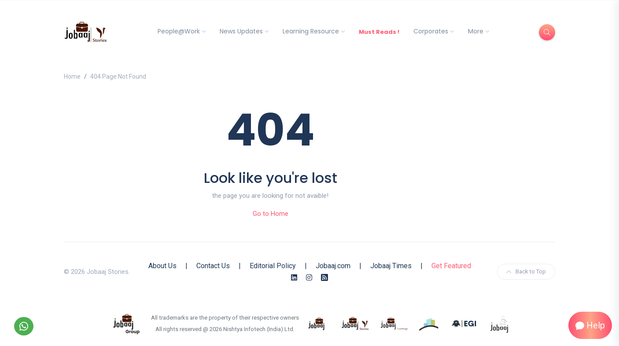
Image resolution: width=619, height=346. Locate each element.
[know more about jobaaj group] (126, 323)
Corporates (430, 31)
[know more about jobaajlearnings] (394, 323)
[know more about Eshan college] (464, 323)
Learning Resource (311, 31)
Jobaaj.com (333, 266)
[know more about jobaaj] (316, 323)
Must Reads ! (379, 32)
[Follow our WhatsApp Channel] (23, 326)
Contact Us (213, 266)
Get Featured (451, 266)
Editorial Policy (273, 266)
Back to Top (526, 271)
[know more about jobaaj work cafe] (499, 323)
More (475, 31)
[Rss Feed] (324, 277)
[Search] (547, 32)
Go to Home (270, 214)
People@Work (179, 31)
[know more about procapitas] (429, 323)
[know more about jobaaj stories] (355, 323)
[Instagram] (309, 277)
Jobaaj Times (391, 266)
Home (72, 76)
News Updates (241, 31)
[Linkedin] (294, 277)
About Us (162, 266)
